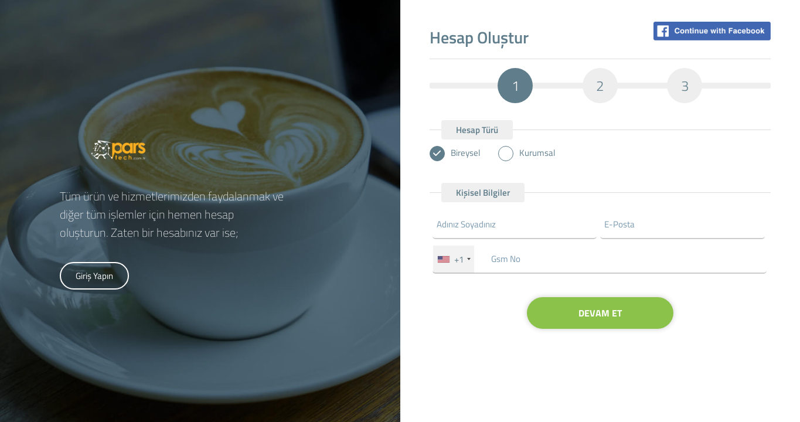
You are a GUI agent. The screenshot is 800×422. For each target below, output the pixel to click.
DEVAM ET (600, 313)
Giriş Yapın (94, 276)
